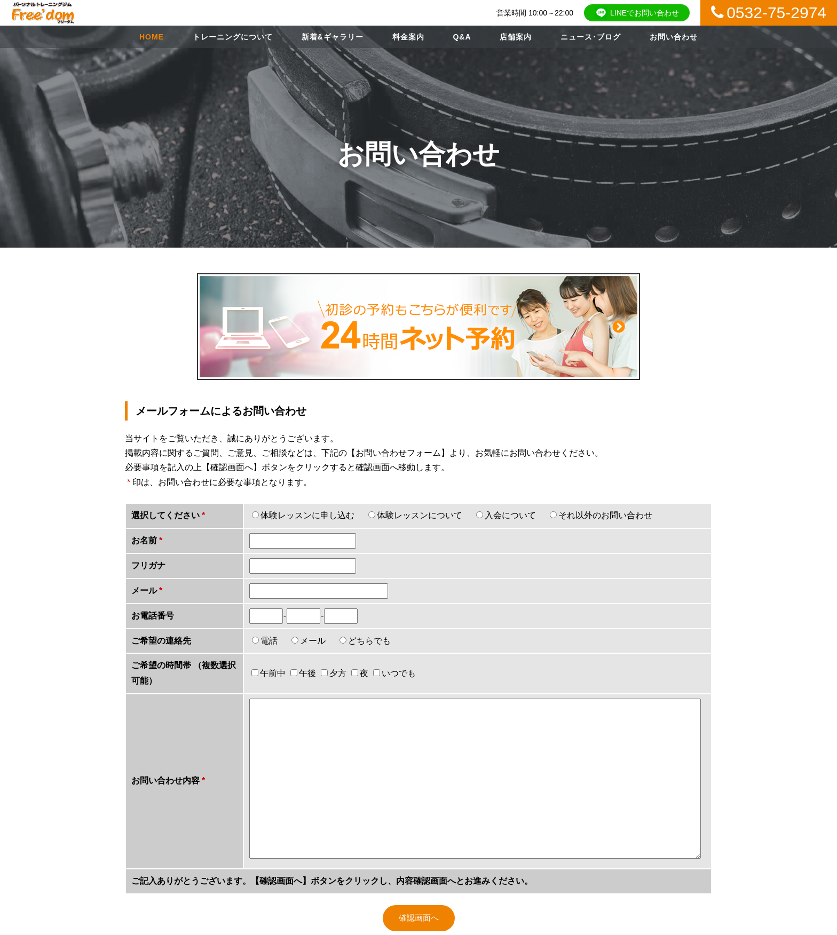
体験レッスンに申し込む (307, 515)
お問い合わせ (674, 37)
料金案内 (408, 37)
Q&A (462, 37)
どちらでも (369, 640)
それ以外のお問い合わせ (605, 515)
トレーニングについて (233, 37)
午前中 (268, 673)
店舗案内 (516, 37)
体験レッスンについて (419, 515)
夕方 (333, 673)
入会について (510, 515)
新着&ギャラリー (333, 37)
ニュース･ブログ (590, 37)
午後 (303, 673)
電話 (269, 640)
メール (312, 640)
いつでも (394, 673)
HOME (151, 37)
